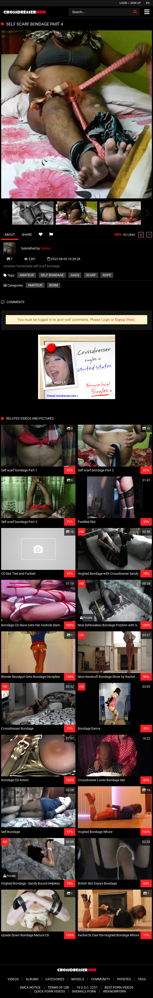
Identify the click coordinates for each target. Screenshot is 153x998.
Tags (142, 979)
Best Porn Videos (119, 987)
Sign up (135, 3)
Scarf (91, 275)
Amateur (26, 275)
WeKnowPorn (114, 991)
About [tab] (10, 234)
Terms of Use (58, 987)
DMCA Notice (30, 987)
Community (100, 979)
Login (123, 3)
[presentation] (5, 213)
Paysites (124, 979)
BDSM (53, 285)
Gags (75, 275)
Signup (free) (124, 320)
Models (77, 979)
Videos (13, 979)
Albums (32, 979)
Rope (107, 275)
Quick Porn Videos (49, 991)
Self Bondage (52, 275)
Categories (54, 979)
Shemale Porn (84, 991)
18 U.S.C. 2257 (86, 987)
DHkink (46, 248)
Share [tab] (27, 234)
